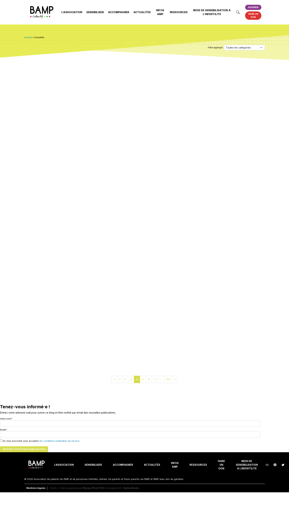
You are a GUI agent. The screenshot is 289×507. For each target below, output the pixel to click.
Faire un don (253, 15)
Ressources (179, 12)
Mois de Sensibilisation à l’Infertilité (212, 12)
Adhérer (253, 7)
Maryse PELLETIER (93, 488)
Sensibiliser (95, 12)
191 (168, 379)
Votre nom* (130, 422)
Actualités (142, 12)
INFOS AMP (160, 12)
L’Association (71, 12)
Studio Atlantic (131, 488)
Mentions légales (35, 488)
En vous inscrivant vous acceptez (40, 440)
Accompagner (118, 12)
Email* (130, 433)
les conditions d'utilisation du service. (60, 441)
